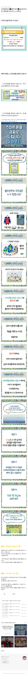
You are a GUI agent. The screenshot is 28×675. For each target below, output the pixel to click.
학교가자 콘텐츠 (5, 600)
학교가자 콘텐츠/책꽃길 (6, 7)
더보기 (25, 622)
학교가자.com (5, 657)
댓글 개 (2, 650)
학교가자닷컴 (4, 659)
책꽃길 (11, 600)
